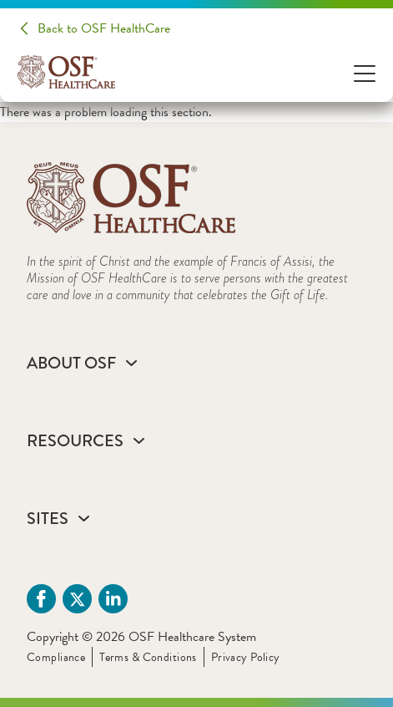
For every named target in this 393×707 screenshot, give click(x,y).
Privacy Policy (245, 657)
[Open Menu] (364, 72)
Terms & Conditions (148, 657)
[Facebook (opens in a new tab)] (41, 598)
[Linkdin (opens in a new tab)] (113, 598)
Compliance (56, 657)
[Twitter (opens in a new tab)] (77, 598)
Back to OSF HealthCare (104, 28)
